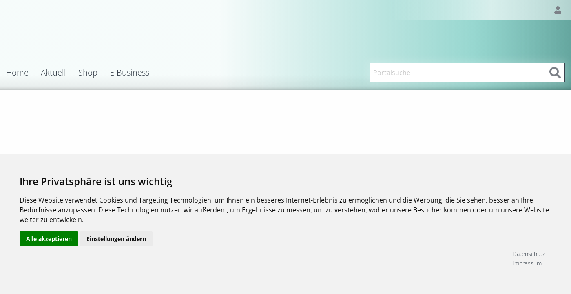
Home (17, 73)
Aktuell (53, 73)
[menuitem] (23, 73)
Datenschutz (529, 254)
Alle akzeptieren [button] (49, 258)
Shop (87, 73)
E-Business (129, 73)
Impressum (527, 263)
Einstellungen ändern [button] (116, 258)
